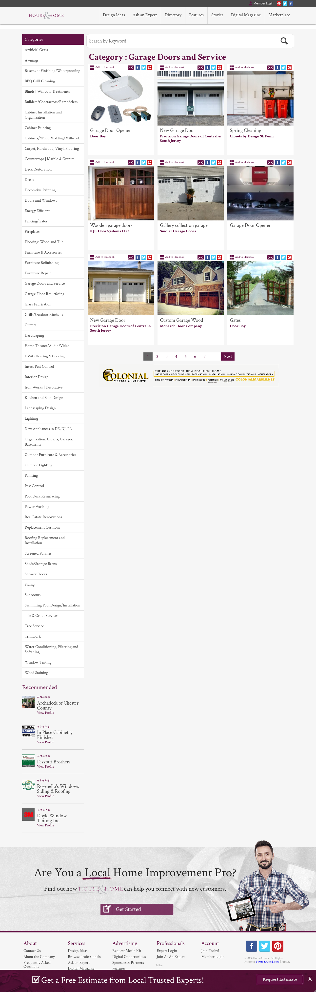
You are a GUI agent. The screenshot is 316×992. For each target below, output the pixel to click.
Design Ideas (77, 950)
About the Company (39, 956)
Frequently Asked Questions (37, 964)
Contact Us (32, 950)
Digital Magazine (81, 968)
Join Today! (210, 950)
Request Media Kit (126, 950)
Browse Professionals (84, 956)
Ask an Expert (79, 962)
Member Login (213, 956)
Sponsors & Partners (128, 962)
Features (118, 968)
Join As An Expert (171, 956)
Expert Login (167, 950)
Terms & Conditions (267, 962)
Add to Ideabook (105, 67)
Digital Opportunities (129, 956)
